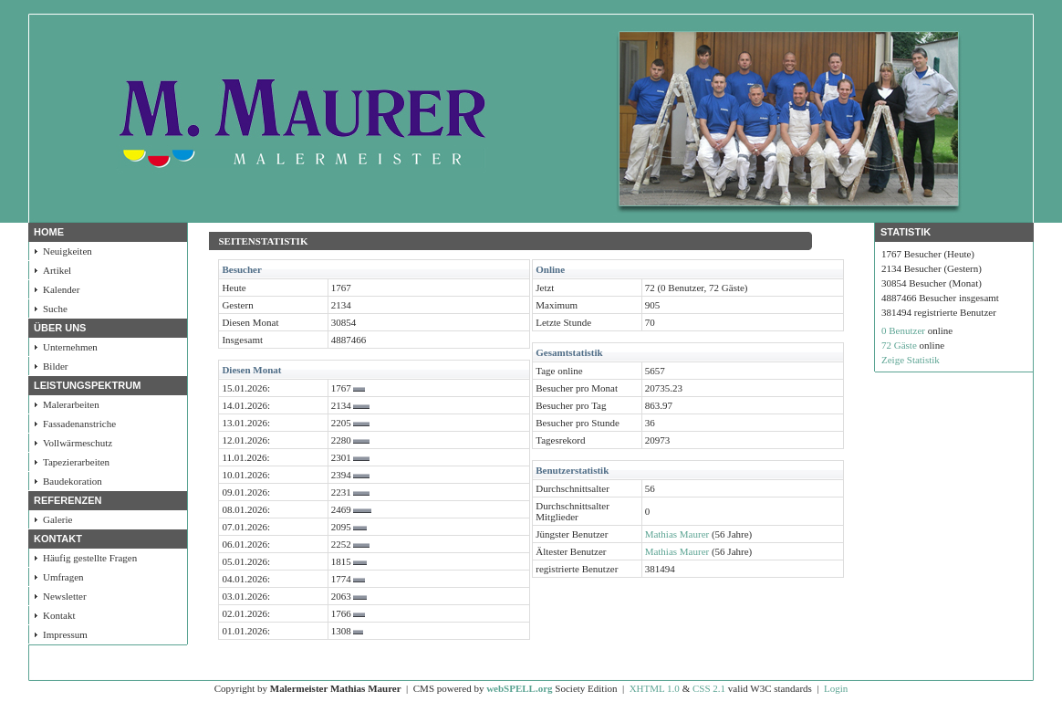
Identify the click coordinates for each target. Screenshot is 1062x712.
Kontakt (59, 615)
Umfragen (63, 576)
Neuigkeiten (67, 251)
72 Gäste (899, 345)
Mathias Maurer (677, 534)
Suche (55, 308)
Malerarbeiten (71, 404)
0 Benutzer (903, 330)
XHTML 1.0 (655, 688)
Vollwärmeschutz (77, 442)
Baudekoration (72, 481)
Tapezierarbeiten (76, 461)
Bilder (55, 366)
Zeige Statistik (910, 359)
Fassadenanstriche (79, 423)
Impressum (65, 634)
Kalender (61, 289)
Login (836, 688)
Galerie (57, 519)
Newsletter (65, 596)
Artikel (57, 270)
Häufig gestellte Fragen (90, 557)
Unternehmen (70, 346)
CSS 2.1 (708, 688)
